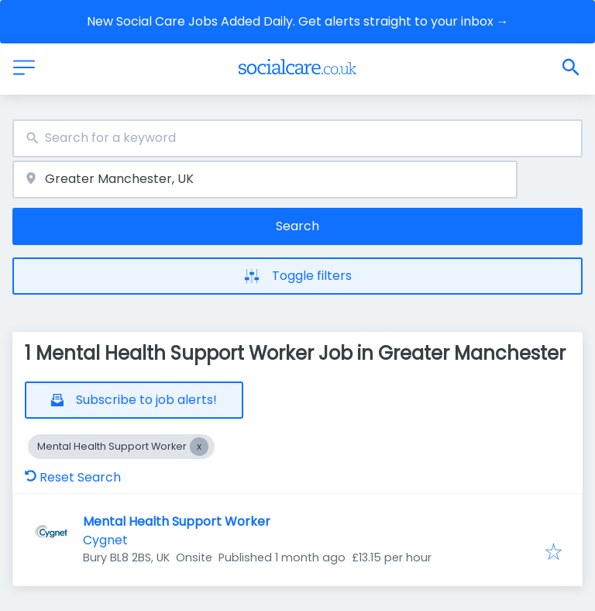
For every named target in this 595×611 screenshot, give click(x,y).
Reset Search (73, 477)
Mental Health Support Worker (176, 521)
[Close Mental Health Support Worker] (199, 446)
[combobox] (297, 138)
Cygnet (105, 540)
